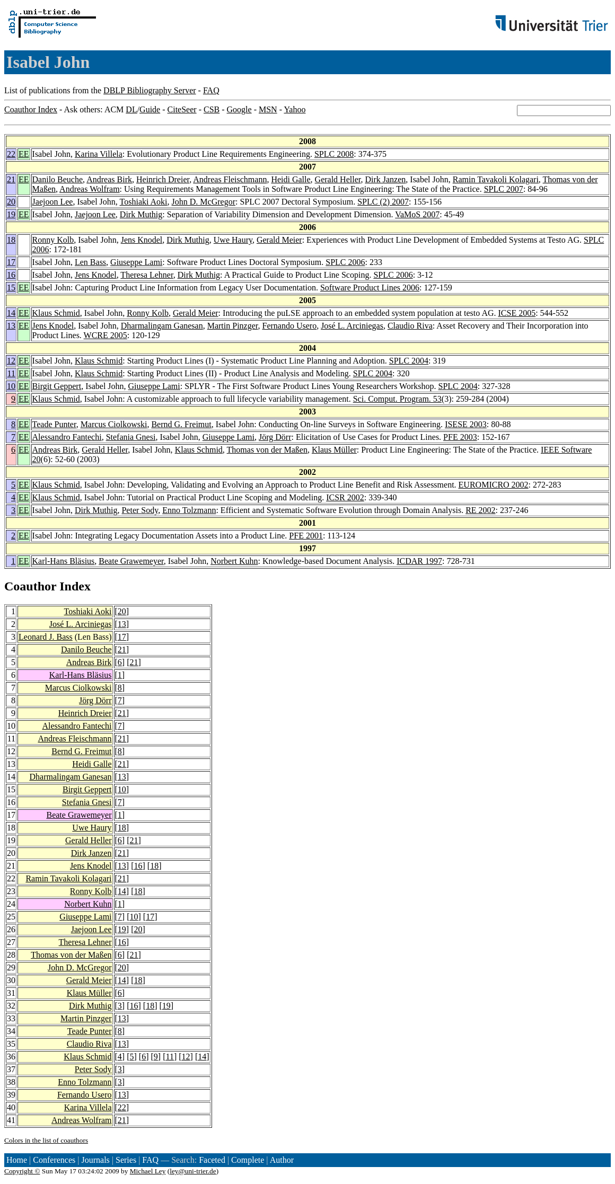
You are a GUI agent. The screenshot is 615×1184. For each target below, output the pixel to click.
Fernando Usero (289, 325)
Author (282, 1159)
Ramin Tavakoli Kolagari (496, 179)
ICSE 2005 (517, 312)
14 (11, 312)
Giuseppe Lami (136, 262)
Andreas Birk (109, 179)
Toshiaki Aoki (144, 201)
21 (11, 179)
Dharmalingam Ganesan (162, 325)
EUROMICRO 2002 (494, 484)
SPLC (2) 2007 (383, 201)
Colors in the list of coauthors (46, 1140)
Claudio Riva (410, 325)
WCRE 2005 (105, 335)
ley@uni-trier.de (193, 1171)
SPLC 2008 (334, 153)
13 (11, 325)
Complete (247, 1159)
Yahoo (294, 109)
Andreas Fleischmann (230, 179)
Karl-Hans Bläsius (63, 561)
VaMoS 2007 (417, 214)
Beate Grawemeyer (131, 561)
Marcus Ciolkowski (114, 424)
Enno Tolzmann (189, 510)
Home (16, 1159)
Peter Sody (139, 510)
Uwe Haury (233, 239)
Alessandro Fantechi (67, 436)
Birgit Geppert (57, 386)
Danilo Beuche (57, 179)
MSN (268, 109)
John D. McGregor (203, 201)
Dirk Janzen (385, 179)
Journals (95, 1159)
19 (11, 214)
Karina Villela (98, 153)
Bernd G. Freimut (181, 424)
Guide (149, 109)
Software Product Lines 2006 (369, 287)
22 (11, 153)
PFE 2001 (306, 535)
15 (11, 287)
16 (11, 274)
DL (131, 109)
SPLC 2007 (503, 188)
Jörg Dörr (275, 436)
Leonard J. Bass (46, 636)
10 (11, 386)
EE (24, 153)
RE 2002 (480, 510)
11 (11, 373)
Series (126, 1159)
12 (11, 360)
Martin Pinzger (232, 325)
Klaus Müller (334, 449)
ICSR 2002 (345, 497)
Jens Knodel (142, 239)
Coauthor (30, 586)
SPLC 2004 (408, 360)
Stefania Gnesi (131, 436)
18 (11, 239)
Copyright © (22, 1171)
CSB (211, 109)
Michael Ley (148, 1171)
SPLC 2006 (345, 262)
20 (11, 201)
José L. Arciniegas (352, 325)
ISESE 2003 (466, 424)
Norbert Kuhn (234, 561)
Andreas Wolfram (89, 188)
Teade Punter (54, 424)
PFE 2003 (460, 436)
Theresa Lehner (146, 274)
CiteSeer (182, 109)
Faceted (212, 1159)
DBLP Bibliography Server (149, 90)
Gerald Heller (338, 179)
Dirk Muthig (141, 214)
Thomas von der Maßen (267, 449)
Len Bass (90, 262)
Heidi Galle (290, 179)
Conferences (54, 1159)
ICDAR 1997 (419, 561)
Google (239, 109)
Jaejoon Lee (52, 201)
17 (11, 262)
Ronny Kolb (53, 239)
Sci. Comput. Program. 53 (397, 398)
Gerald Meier (279, 239)
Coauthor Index (30, 109)
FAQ (211, 90)
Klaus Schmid (56, 312)
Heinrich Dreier (162, 179)
